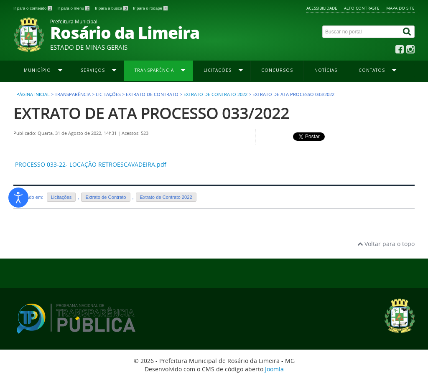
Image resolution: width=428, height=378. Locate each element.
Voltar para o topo (386, 244)
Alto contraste (362, 8)
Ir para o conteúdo (33, 8)
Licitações (61, 197)
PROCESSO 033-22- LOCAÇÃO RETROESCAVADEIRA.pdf (90, 164)
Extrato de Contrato (105, 197)
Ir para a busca (112, 8)
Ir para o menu (74, 8)
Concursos (277, 70)
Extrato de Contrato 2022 (215, 94)
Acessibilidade (321, 8)
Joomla (274, 369)
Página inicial (33, 94)
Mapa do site (400, 8)
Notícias (325, 70)
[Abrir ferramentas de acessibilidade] (18, 198)
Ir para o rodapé (150, 8)
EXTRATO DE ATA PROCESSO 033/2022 (151, 113)
